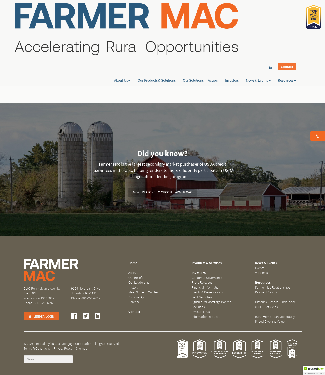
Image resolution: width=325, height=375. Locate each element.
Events (259, 268)
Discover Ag (136, 297)
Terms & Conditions (37, 348)
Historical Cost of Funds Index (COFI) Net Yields (275, 304)
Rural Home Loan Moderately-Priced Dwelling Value (275, 319)
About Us (122, 21)
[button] (314, 370)
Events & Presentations (207, 292)
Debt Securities (202, 297)
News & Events (258, 21)
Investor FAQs (201, 311)
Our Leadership (139, 282)
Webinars (261, 273)
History (133, 287)
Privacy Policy (63, 348)
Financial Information (206, 287)
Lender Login (41, 316)
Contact (287, 12)
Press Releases (202, 282)
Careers (133, 302)
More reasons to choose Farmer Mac (162, 192)
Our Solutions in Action (200, 21)
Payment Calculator (268, 292)
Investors (232, 21)
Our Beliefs (135, 277)
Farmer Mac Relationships (272, 287)
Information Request (205, 316)
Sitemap (81, 348)
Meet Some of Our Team (144, 292)
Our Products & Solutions (157, 21)
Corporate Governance (207, 277)
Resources (287, 21)
